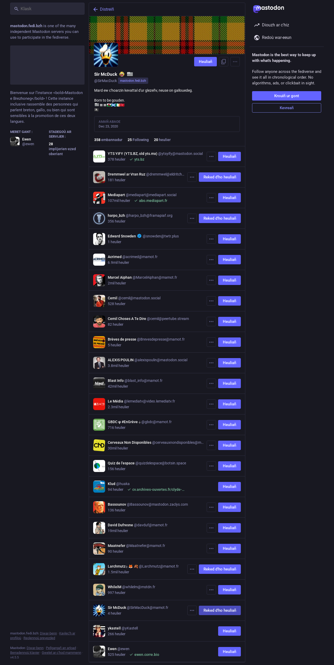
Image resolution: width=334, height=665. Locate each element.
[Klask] (47, 9)
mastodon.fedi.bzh (133, 81)
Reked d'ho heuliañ (220, 177)
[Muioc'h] (211, 156)
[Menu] (235, 61)
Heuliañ (205, 61)
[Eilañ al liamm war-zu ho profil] (223, 61)
